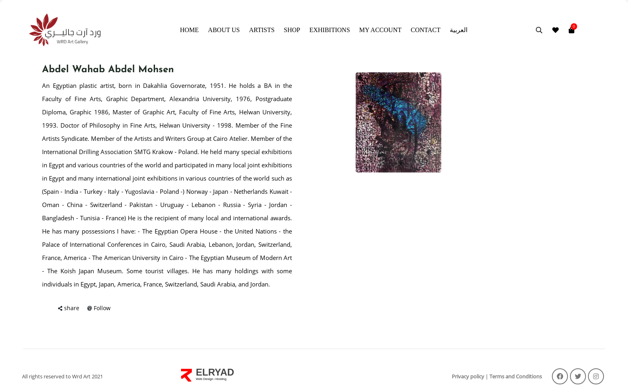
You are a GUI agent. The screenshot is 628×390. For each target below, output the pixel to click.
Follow (102, 308)
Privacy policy (468, 376)
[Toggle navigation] (579, 30)
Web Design (205, 379)
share (71, 308)
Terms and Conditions (515, 376)
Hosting (220, 379)
